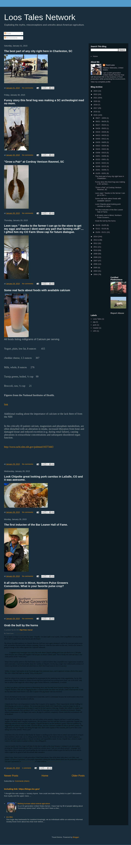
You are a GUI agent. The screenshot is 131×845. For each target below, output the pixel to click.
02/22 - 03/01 (101, 159)
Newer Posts (11, 775)
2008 (95, 257)
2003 (95, 274)
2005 (95, 268)
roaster (95, 328)
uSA (94, 331)
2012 (95, 243)
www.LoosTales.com (27, 761)
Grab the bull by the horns (21, 625)
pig (94, 322)
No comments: (28, 88)
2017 (95, 108)
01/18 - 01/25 (101, 225)
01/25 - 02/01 (101, 173)
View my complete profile (100, 82)
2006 (95, 264)
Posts (7, 33)
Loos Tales (97, 319)
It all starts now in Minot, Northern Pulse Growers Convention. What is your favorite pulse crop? (36, 584)
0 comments (20, 633)
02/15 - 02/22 (101, 163)
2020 (95, 101)
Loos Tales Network (39, 17)
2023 (95, 91)
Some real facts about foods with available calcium (37, 290)
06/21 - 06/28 (101, 121)
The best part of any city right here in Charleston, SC (38, 51)
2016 (95, 112)
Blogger (76, 837)
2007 (95, 261)
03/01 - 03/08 (101, 156)
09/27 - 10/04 (101, 118)
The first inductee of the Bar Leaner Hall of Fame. (36, 524)
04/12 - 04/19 (101, 135)
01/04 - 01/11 (101, 232)
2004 (95, 271)
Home (45, 775)
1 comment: (27, 768)
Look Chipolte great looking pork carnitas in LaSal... (107, 205)
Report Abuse (117, 313)
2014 (95, 236)
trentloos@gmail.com (54, 761)
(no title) (9, 817)
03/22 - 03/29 (101, 146)
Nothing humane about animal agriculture (33, 804)
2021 (95, 98)
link (6, 404)
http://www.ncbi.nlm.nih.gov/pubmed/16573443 (28, 446)
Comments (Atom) (22, 781)
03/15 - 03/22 (101, 149)
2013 (95, 240)
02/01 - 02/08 (101, 170)
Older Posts (78, 775)
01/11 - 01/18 (101, 229)
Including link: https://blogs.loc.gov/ (22, 789)
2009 (95, 254)
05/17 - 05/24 (101, 125)
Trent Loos (110, 65)
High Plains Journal (26, 630)
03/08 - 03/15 (101, 153)
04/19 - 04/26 (101, 132)
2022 (95, 94)
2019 (95, 105)
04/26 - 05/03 (101, 128)
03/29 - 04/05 (101, 142)
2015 (95, 115)
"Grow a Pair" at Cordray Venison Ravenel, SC (34, 161)
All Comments (10, 38)
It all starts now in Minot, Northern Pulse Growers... (108, 216)
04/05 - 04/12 (101, 139)
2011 (95, 247)
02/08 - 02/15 (101, 166)
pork (94, 325)
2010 (95, 250)
